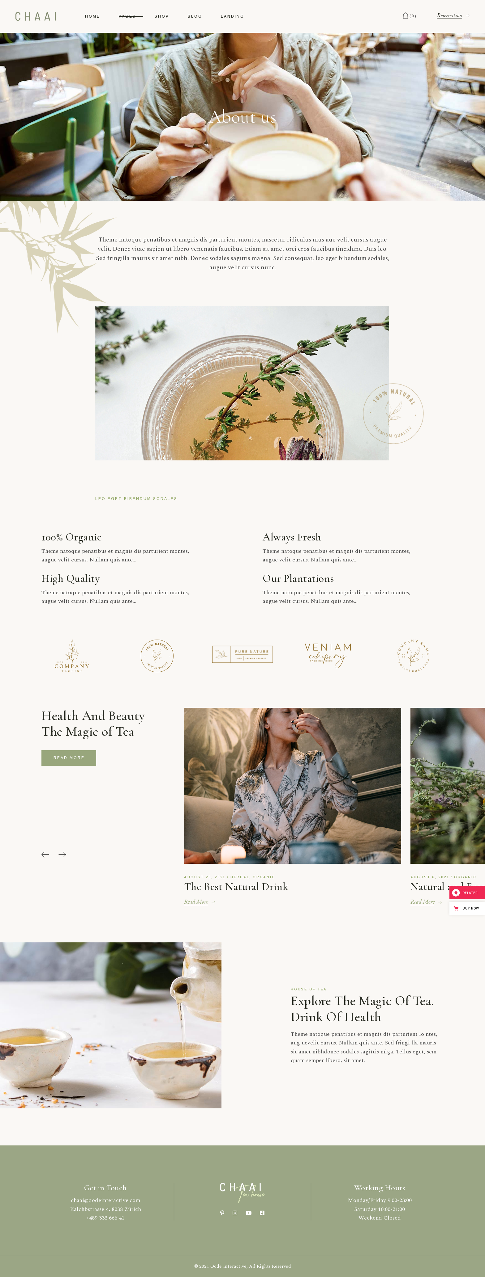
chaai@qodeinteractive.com (105, 1200)
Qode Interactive (228, 1266)
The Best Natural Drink (236, 886)
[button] (45, 855)
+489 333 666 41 (105, 1218)
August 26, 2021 (204, 877)
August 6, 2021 (429, 877)
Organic (264, 877)
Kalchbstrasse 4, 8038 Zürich (105, 1209)
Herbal (240, 877)
